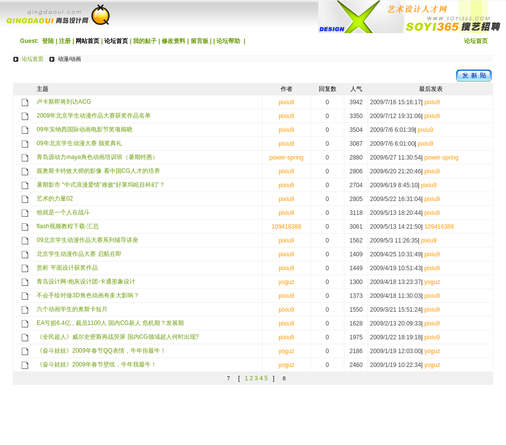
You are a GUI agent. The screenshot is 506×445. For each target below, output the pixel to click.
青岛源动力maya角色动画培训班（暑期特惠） (97, 157)
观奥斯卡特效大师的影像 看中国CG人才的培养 (98, 170)
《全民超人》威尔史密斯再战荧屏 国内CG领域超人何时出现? (118, 336)
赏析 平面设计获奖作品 (67, 267)
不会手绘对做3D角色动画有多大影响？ (88, 295)
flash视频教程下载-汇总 (67, 226)
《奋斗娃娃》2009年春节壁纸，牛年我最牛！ (97, 364)
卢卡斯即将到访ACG (64, 101)
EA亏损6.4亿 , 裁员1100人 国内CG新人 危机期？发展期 (110, 323)
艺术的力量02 (55, 198)
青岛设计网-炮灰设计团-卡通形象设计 (86, 281)
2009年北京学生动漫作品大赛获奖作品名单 (94, 115)
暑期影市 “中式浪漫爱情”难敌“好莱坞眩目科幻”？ (101, 184)
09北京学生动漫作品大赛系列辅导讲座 (87, 240)
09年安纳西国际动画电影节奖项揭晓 (84, 129)
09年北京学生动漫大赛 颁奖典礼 (79, 143)
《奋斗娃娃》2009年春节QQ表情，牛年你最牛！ (101, 350)
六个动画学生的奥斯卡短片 (72, 309)
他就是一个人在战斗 (63, 212)
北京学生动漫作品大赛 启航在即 (79, 253)
